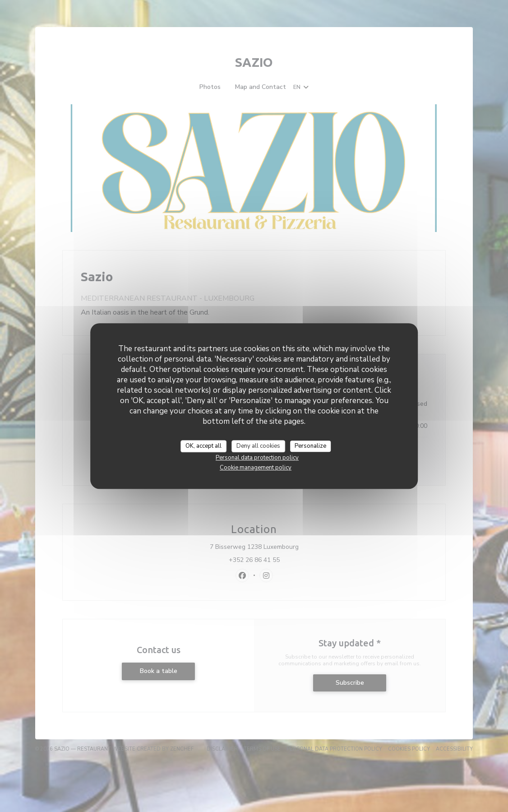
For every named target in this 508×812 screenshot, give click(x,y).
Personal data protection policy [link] (257, 458)
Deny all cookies (258, 446)
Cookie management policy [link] (255, 468)
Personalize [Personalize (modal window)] (310, 446)
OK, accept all (203, 446)
